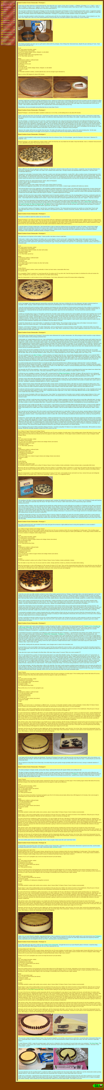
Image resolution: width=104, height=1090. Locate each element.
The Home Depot (93, 1043)
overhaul (55, 847)
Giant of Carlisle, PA (26, 204)
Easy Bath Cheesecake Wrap (35, 989)
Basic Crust (5, 16)
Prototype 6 (75, 773)
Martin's (48, 204)
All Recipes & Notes (7, 34)
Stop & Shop (88, 201)
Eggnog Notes (5, 20)
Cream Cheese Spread (5, 30)
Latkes (3, 11)
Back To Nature (38, 355)
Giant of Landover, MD (37, 204)
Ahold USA (74, 203)
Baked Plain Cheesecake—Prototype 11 (54, 634)
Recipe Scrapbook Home (8, 1)
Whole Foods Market (64, 373)
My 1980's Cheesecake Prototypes (7, 40)
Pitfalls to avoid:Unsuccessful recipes (6, 44)
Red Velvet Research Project (5, 37)
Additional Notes (6, 32)
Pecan (3, 26)
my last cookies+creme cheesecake (49, 944)
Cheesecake (6, 24)
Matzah (4, 13)
